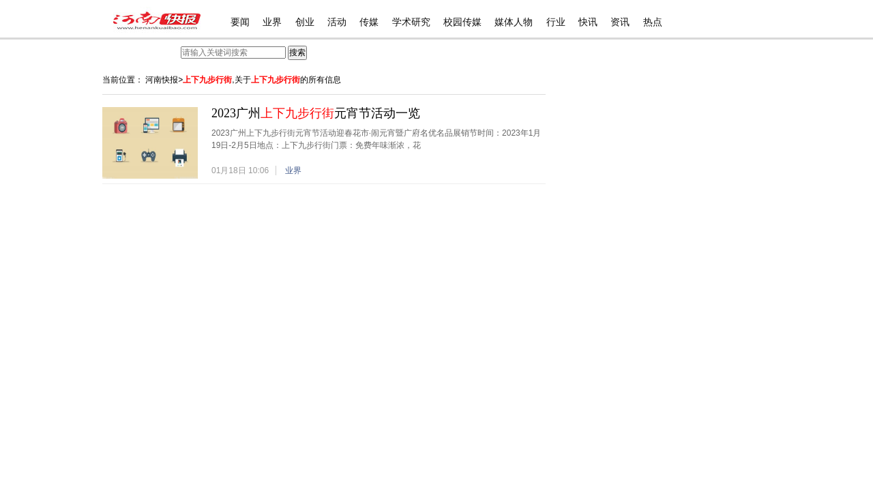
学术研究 (411, 22)
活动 (336, 22)
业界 (272, 22)
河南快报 (161, 80)
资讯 (620, 22)
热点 (652, 22)
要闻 (240, 22)
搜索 (297, 52)
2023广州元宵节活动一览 (315, 113)
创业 (304, 22)
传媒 (369, 22)
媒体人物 (513, 22)
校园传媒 (462, 22)
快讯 (587, 22)
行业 (555, 22)
